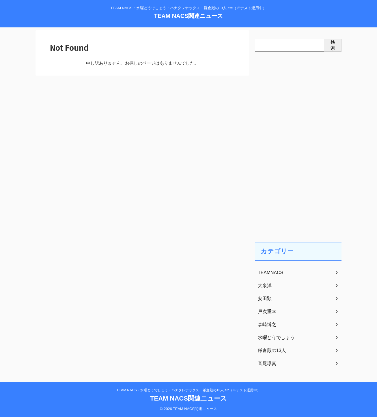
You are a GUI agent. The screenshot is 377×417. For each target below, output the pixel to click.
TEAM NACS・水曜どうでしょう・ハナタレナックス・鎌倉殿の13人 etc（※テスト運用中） (189, 390)
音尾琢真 (266, 363)
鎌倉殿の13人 (270, 350)
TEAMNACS (269, 272)
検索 (333, 45)
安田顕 (264, 298)
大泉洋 (264, 285)
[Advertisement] (298, 141)
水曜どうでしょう (274, 337)
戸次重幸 (266, 311)
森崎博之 (266, 324)
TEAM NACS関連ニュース (188, 16)
